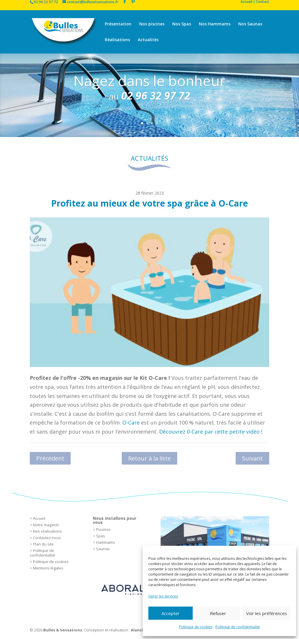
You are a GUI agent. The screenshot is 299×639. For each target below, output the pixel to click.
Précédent (50, 458)
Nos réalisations (47, 531)
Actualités (148, 40)
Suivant (252, 458)
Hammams (105, 542)
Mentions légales (48, 568)
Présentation (118, 24)
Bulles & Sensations (62, 630)
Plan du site (43, 544)
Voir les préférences (266, 613)
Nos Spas (181, 24)
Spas (100, 535)
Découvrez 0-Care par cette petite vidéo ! (211, 431)
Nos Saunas (250, 24)
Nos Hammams (214, 24)
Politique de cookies (196, 626)
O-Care (131, 422)
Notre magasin (46, 524)
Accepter (170, 613)
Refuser (218, 613)
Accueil (39, 518)
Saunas (103, 548)
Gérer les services (163, 596)
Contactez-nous (47, 537)
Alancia (138, 630)
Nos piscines (151, 24)
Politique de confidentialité (237, 626)
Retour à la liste (149, 458)
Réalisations (117, 40)
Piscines (103, 529)
